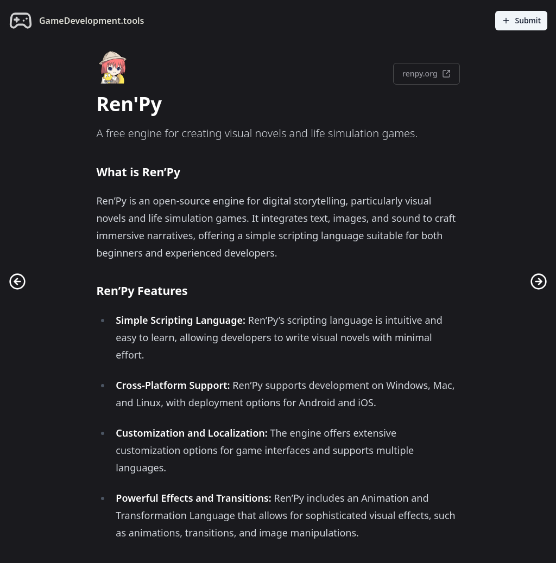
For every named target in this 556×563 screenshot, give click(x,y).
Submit (521, 20)
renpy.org (426, 73)
